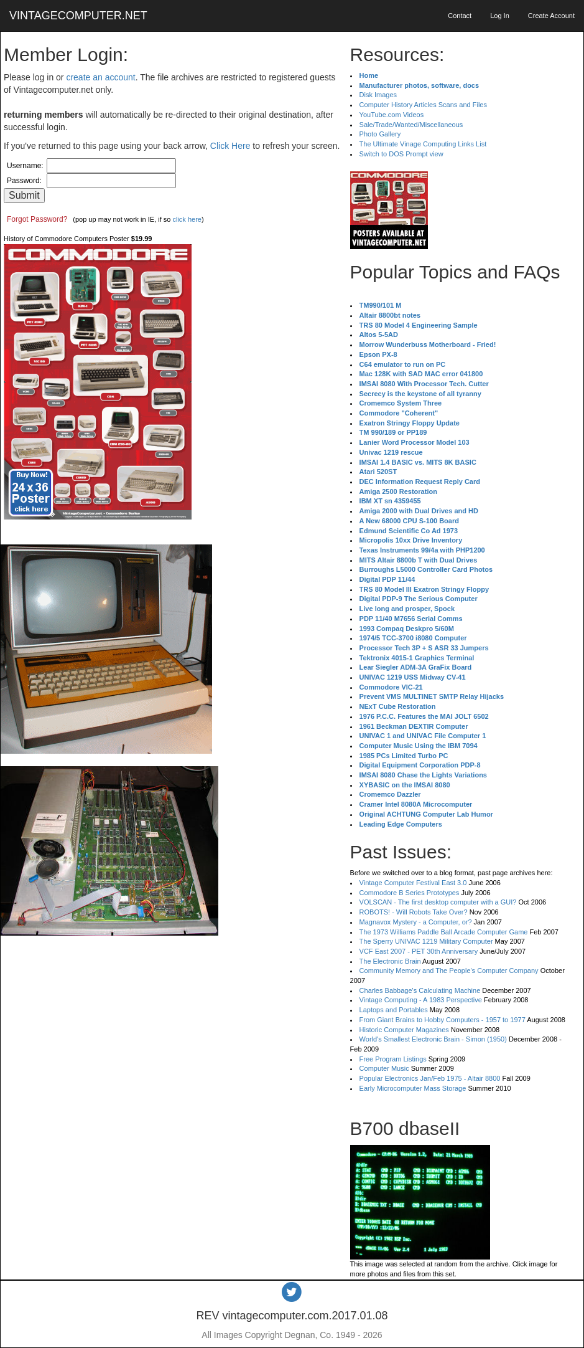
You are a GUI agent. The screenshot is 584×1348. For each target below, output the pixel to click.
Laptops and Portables (393, 1009)
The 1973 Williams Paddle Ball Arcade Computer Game (443, 932)
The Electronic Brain (390, 961)
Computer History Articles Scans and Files (423, 104)
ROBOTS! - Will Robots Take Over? (413, 912)
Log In (499, 15)
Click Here (230, 146)
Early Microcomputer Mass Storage (412, 1088)
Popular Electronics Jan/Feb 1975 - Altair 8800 (430, 1078)
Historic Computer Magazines (404, 1029)
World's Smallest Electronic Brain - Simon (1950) (433, 1039)
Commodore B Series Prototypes (409, 892)
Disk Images (378, 94)
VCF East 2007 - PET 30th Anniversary (418, 951)
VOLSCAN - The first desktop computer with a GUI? (438, 902)
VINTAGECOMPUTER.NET (78, 15)
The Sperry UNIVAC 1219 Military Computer (426, 941)
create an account (100, 77)
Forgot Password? (37, 219)
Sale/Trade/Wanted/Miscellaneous (411, 124)
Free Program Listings (393, 1059)
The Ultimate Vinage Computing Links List (423, 144)
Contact (459, 15)
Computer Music (384, 1068)
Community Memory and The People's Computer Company (449, 970)
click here (186, 219)
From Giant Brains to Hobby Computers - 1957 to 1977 (442, 1019)
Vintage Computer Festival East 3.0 (413, 882)
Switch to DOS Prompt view (401, 154)
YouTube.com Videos (391, 114)
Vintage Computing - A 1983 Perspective (420, 1000)
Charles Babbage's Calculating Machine (420, 990)
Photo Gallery (380, 134)
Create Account (551, 15)
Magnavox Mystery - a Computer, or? (415, 922)
